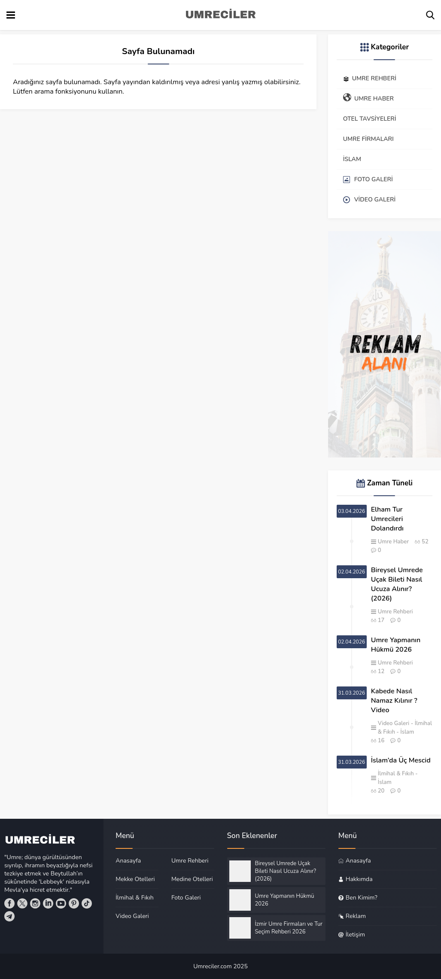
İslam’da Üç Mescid (401, 760)
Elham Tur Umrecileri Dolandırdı (387, 519)
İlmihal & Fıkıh (396, 774)
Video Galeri (394, 723)
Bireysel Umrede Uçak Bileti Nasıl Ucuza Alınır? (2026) (397, 584)
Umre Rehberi (395, 612)
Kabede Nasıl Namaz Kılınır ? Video (394, 700)
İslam (407, 732)
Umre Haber (393, 542)
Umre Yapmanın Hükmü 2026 (396, 644)
